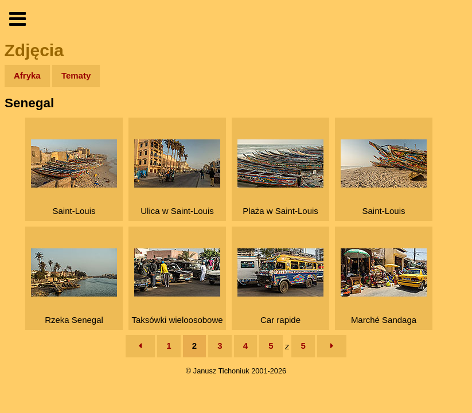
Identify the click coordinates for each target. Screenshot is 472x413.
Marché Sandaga (384, 286)
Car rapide (280, 286)
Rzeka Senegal (74, 286)
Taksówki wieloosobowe (177, 286)
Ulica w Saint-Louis (177, 177)
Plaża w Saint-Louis (280, 177)
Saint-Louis (74, 177)
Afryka (27, 75)
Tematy (76, 75)
